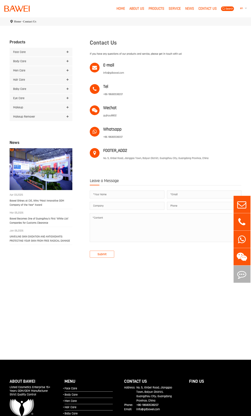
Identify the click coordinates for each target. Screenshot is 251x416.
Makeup (18, 107)
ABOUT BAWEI (22, 338)
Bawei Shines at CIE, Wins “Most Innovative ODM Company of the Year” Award (37, 203)
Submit (102, 212)
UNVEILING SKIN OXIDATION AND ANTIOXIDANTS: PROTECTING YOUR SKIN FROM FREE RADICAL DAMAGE (40, 239)
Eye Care (18, 98)
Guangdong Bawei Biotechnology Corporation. (54, 402)
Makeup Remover (24, 117)
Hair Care (19, 80)
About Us (136, 8)
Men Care (19, 70)
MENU (69, 338)
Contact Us (207, 8)
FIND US (196, 338)
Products (156, 8)
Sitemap (14, 406)
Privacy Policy (29, 406)
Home (120, 8)
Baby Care (19, 89)
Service (175, 8)
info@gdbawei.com (113, 73)
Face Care (19, 52)
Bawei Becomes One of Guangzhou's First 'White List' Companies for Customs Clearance (39, 221)
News (189, 8)
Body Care (19, 61)
